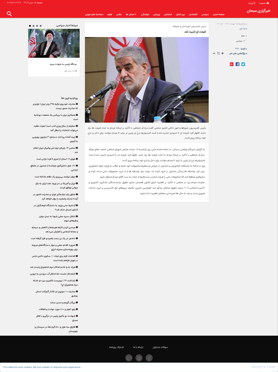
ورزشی (156, 14)
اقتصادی (193, 14)
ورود (251, 3)
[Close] (263, 367)
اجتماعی (168, 14)
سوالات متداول (160, 347)
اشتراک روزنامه (116, 347)
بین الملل (180, 14)
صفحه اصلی (218, 14)
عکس (119, 14)
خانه (243, 36)
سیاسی (205, 14)
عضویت (264, 3)
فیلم (109, 14)
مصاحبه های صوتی (94, 14)
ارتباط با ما (138, 347)
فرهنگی (145, 14)
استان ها (131, 14)
